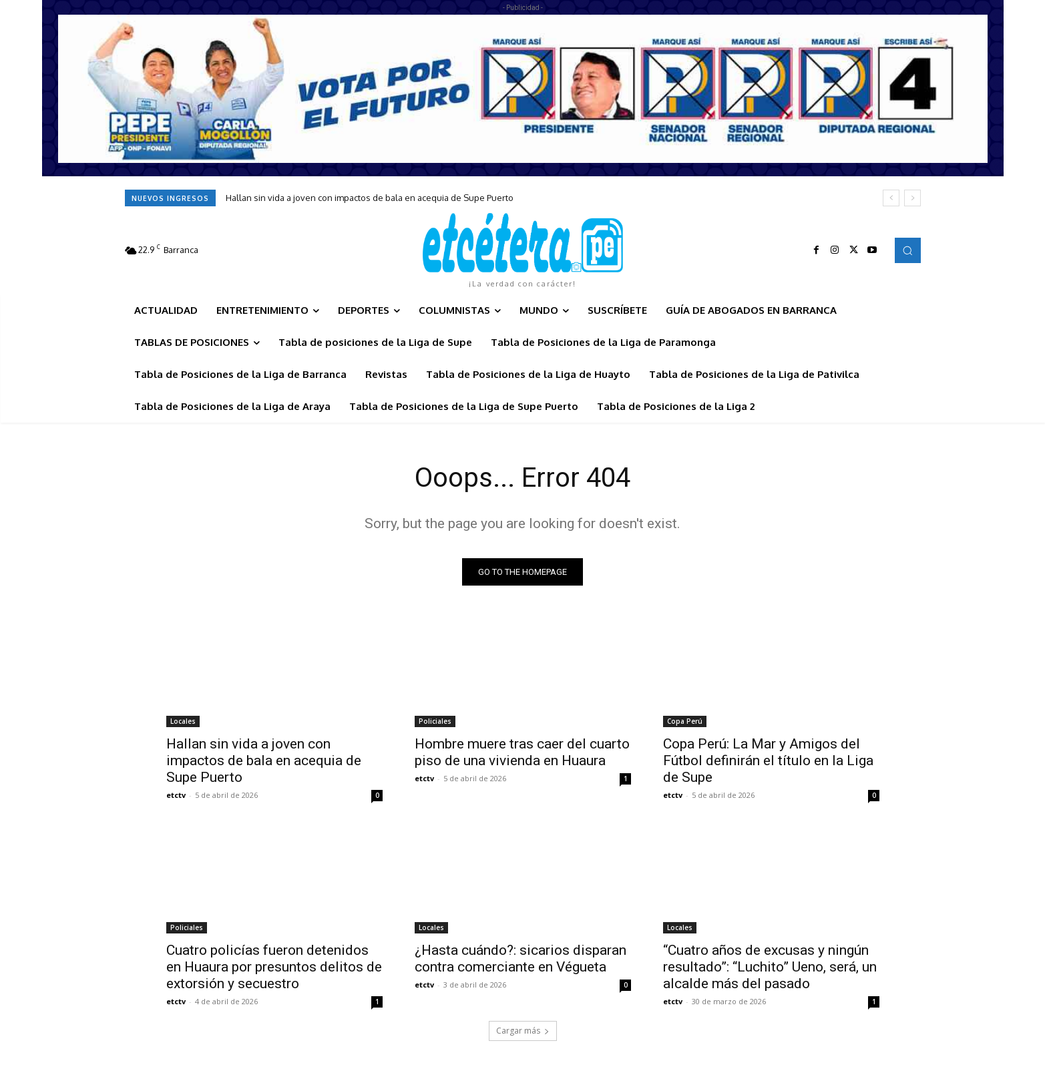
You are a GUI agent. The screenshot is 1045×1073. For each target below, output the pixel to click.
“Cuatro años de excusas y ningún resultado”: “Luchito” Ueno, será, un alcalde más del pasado (770, 967)
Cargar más (523, 1030)
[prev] (891, 198)
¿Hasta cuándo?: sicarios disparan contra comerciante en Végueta (520, 958)
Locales (183, 721)
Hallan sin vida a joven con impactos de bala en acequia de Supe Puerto (369, 197)
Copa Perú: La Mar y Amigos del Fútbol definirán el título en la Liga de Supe (768, 760)
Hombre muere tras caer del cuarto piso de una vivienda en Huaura (522, 752)
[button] (907, 250)
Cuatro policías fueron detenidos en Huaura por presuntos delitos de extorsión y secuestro (274, 967)
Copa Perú (684, 721)
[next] (912, 198)
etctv (176, 795)
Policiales (435, 721)
